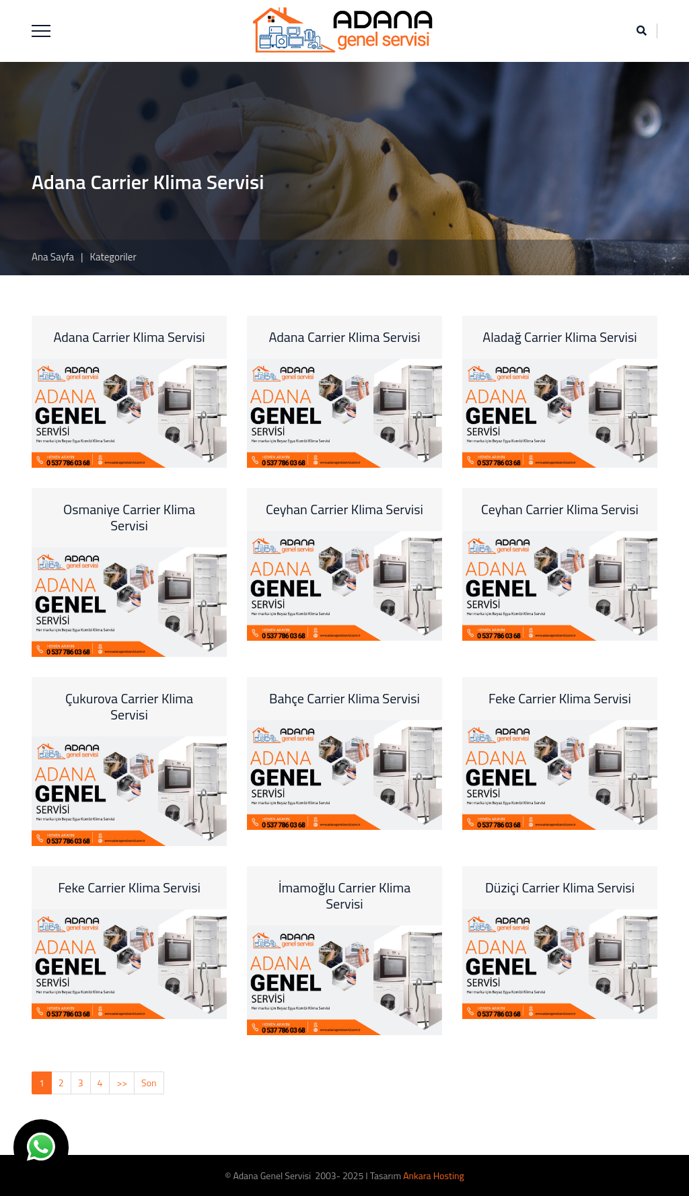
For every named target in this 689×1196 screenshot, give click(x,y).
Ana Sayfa (53, 257)
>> (121, 1083)
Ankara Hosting (433, 1175)
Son (149, 1083)
